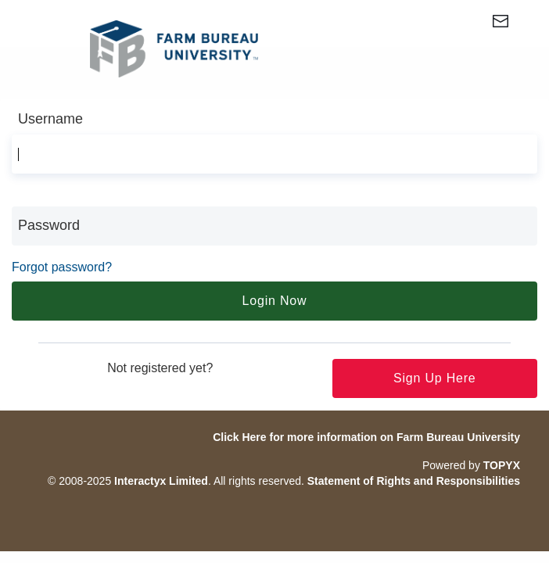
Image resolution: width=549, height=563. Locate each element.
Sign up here (434, 378)
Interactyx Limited (161, 481)
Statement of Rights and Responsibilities (413, 481)
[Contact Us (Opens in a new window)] (514, 24)
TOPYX (501, 465)
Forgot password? (62, 267)
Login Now (274, 300)
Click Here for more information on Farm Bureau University (366, 437)
